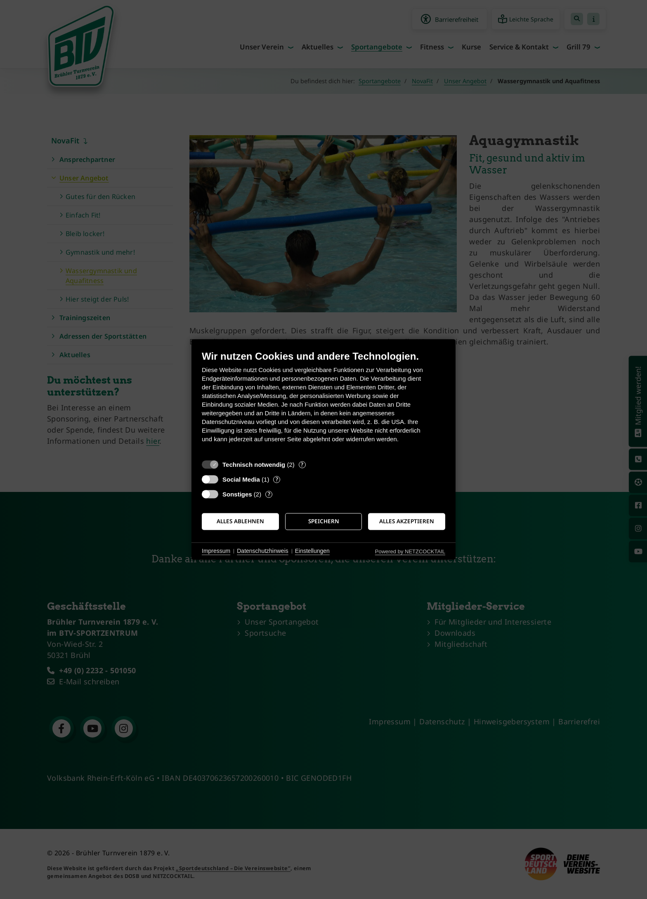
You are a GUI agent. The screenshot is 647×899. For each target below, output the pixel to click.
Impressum (216, 551)
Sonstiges (237, 494)
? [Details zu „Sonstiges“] (269, 494)
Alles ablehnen (240, 521)
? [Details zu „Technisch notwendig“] (302, 464)
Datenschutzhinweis (262, 551)
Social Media (241, 479)
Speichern (323, 521)
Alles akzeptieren (406, 521)
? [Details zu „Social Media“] (277, 479)
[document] (323, 402)
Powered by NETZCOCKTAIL (410, 551)
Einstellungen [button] (312, 551)
